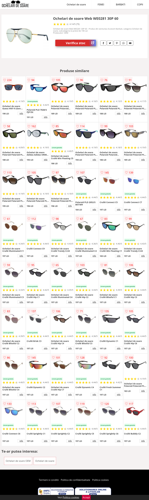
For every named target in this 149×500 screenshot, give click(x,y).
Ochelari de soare (76, 4)
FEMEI (101, 4)
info (21, 113)
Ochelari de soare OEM (18, 460)
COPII (140, 4)
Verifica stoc (81, 43)
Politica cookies (100, 480)
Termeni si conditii (49, 480)
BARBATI (120, 4)
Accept (86, 497)
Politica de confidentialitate (75, 480)
